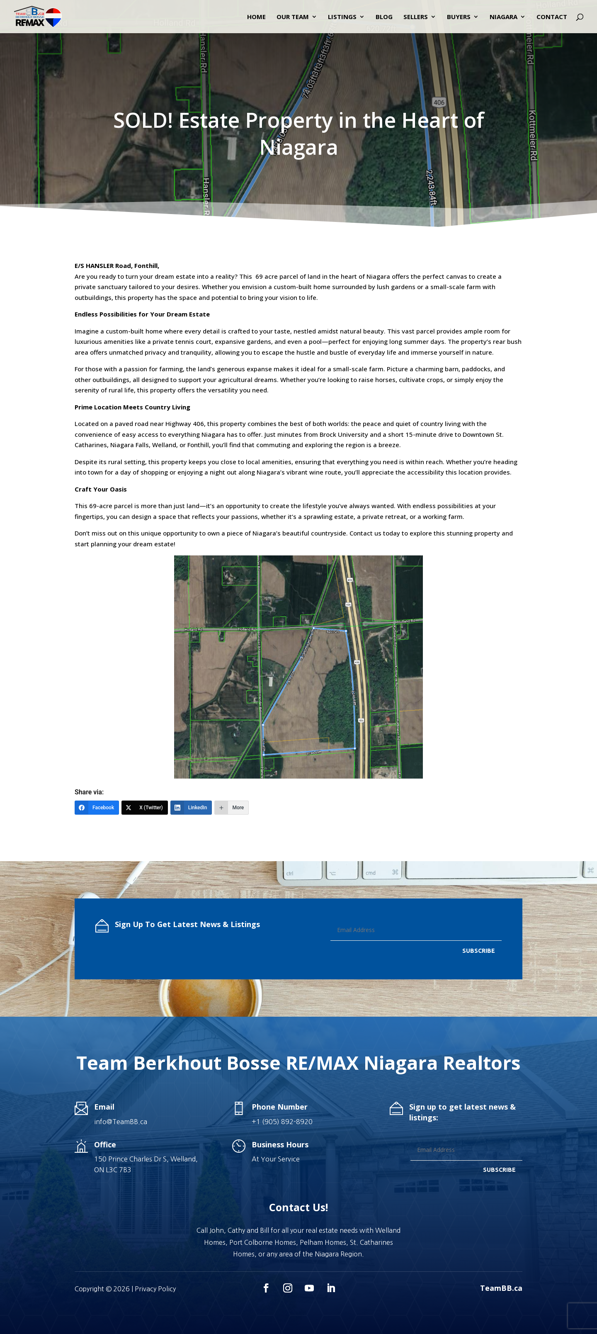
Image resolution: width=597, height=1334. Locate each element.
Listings (342, 17)
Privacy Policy (155, 1288)
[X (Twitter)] (144, 808)
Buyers (459, 17)
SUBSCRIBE (478, 950)
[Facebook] (97, 808)
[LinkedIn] (191, 808)
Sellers (415, 17)
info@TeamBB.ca (120, 1121)
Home (256, 17)
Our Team (293, 17)
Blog (384, 17)
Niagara (503, 17)
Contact (551, 17)
